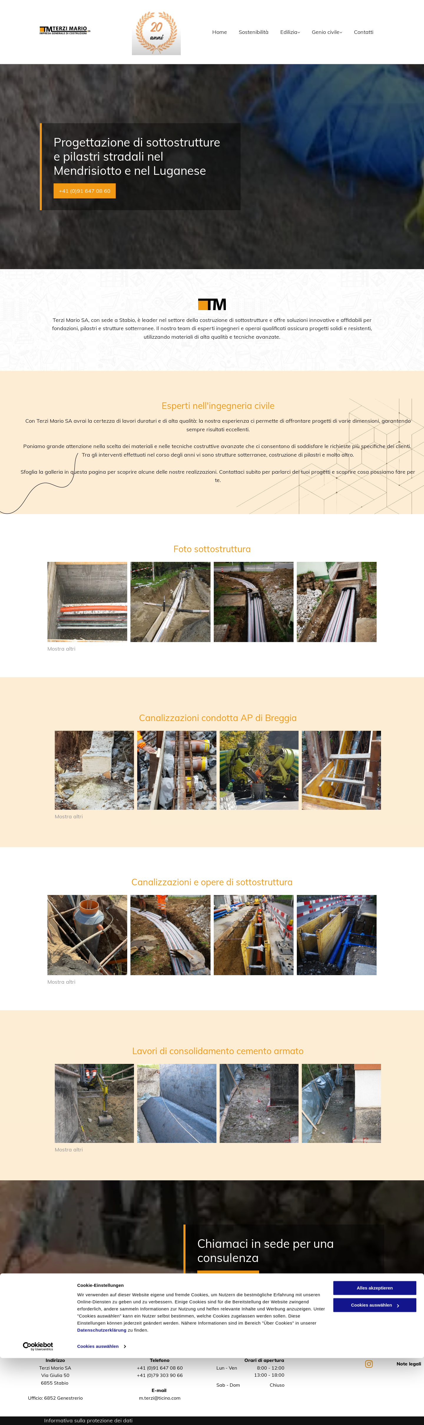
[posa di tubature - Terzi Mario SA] (170, 602)
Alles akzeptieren (375, 1354)
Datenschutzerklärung (102, 1397)
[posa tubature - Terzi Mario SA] (87, 602)
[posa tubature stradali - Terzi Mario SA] (254, 602)
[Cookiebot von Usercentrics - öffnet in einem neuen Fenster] (38, 1413)
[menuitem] (214, 32)
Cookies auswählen (98, 1413)
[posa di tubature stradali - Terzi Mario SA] (337, 602)
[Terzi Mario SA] (94, 770)
